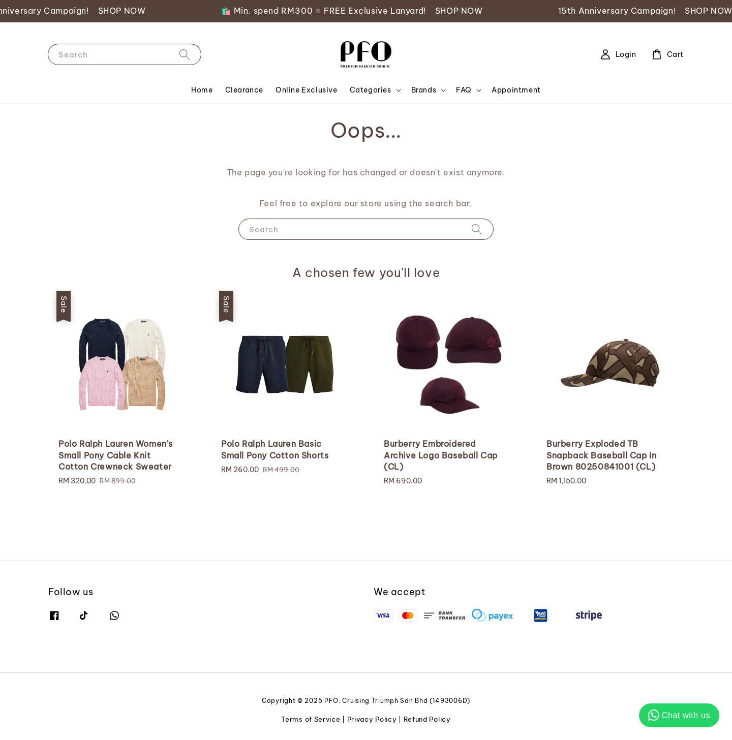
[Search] (184, 54)
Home (201, 90)
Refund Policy (427, 719)
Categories (370, 90)
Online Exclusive (307, 90)
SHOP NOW (131, 11)
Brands (424, 90)
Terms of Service (310, 719)
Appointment (516, 90)
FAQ (464, 90)
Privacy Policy (372, 719)
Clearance (244, 90)
